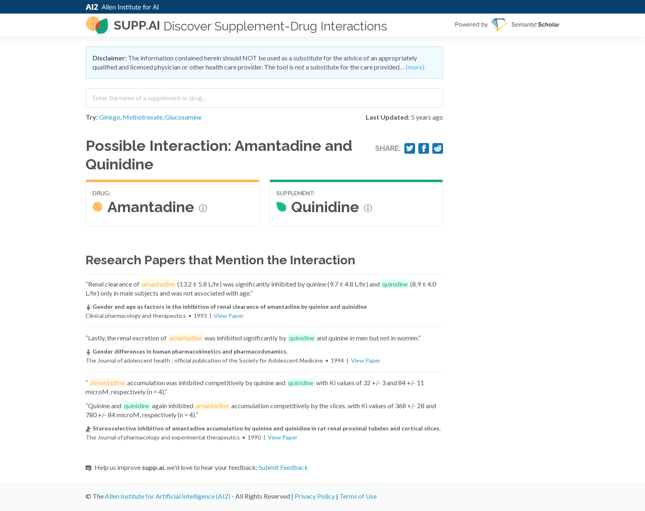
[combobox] (264, 95)
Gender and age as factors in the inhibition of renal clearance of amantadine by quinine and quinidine (226, 306)
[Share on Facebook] (423, 148)
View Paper (229, 315)
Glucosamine (183, 117)
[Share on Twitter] (409, 148)
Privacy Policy (315, 496)
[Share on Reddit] (437, 148)
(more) (415, 67)
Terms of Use (358, 496)
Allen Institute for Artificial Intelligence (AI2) (167, 496)
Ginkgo (109, 117)
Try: (92, 117)
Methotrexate (142, 117)
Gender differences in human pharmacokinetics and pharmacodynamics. (187, 351)
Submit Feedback (283, 467)
